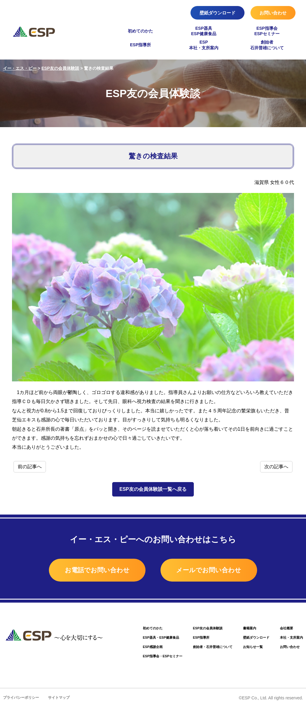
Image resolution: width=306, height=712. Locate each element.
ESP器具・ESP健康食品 (140, 641)
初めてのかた (140, 31)
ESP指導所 (140, 44)
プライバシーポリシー (22, 702)
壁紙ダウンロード (218, 12)
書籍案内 (242, 631)
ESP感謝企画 (131, 650)
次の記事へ (276, 466)
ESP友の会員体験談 (194, 631)
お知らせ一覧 (245, 650)
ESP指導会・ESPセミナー (142, 660)
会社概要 (283, 631)
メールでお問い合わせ (223, 571)
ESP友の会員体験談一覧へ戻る (153, 489)
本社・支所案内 (289, 641)
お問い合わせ (273, 12)
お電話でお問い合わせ (83, 571)
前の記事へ (30, 466)
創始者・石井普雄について (200, 650)
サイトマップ (62, 702)
